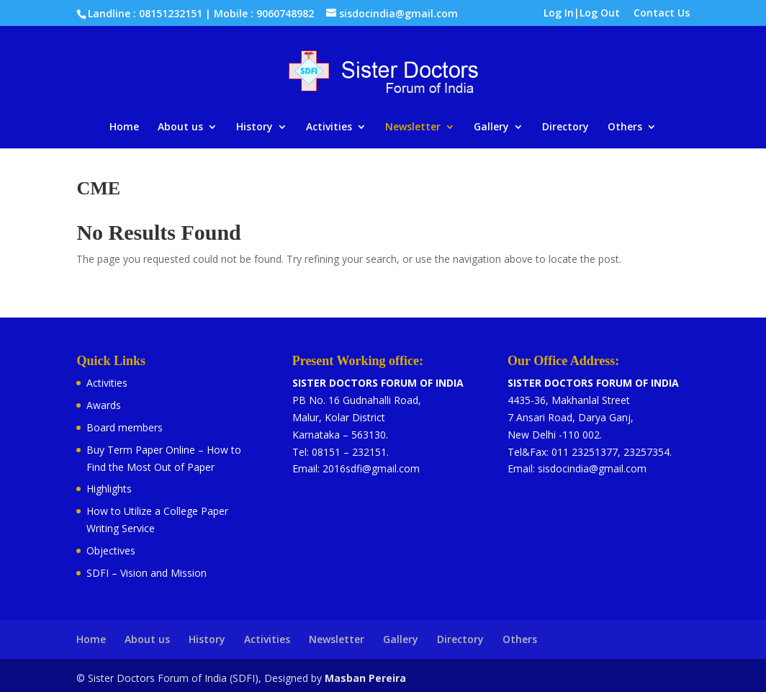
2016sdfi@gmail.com (371, 468)
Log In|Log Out (582, 13)
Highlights (109, 488)
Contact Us (662, 13)
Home (124, 127)
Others (625, 127)
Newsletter (413, 127)
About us (180, 127)
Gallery (491, 127)
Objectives (110, 550)
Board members (124, 427)
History (254, 127)
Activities (329, 127)
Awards (103, 405)
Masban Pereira (365, 678)
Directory (565, 127)
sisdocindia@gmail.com (592, 468)
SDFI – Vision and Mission (146, 573)
